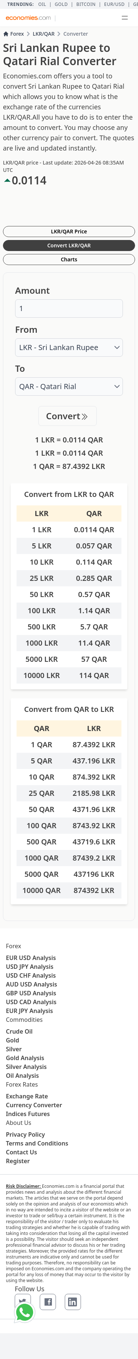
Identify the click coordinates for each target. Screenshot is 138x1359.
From (26, 329)
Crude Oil (19, 1031)
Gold (61, 4)
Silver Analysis (26, 1067)
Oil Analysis (22, 1076)
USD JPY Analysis (29, 967)
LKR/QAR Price (69, 231)
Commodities (24, 1020)
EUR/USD (114, 4)
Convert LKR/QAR (69, 245)
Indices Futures (28, 1114)
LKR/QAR (43, 33)
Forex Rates (22, 1084)
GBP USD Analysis (31, 993)
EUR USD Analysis (31, 958)
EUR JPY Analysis (29, 1011)
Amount (32, 290)
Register (18, 1161)
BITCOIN (85, 4)
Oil (42, 4)
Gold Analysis (25, 1058)
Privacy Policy (25, 1134)
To (20, 368)
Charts (69, 259)
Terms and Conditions (37, 1143)
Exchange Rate (27, 1096)
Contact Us (21, 1152)
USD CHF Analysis (31, 975)
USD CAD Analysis (31, 1002)
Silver (14, 1049)
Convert (67, 416)
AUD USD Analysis (31, 984)
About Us (18, 1123)
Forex (13, 33)
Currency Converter (34, 1105)
